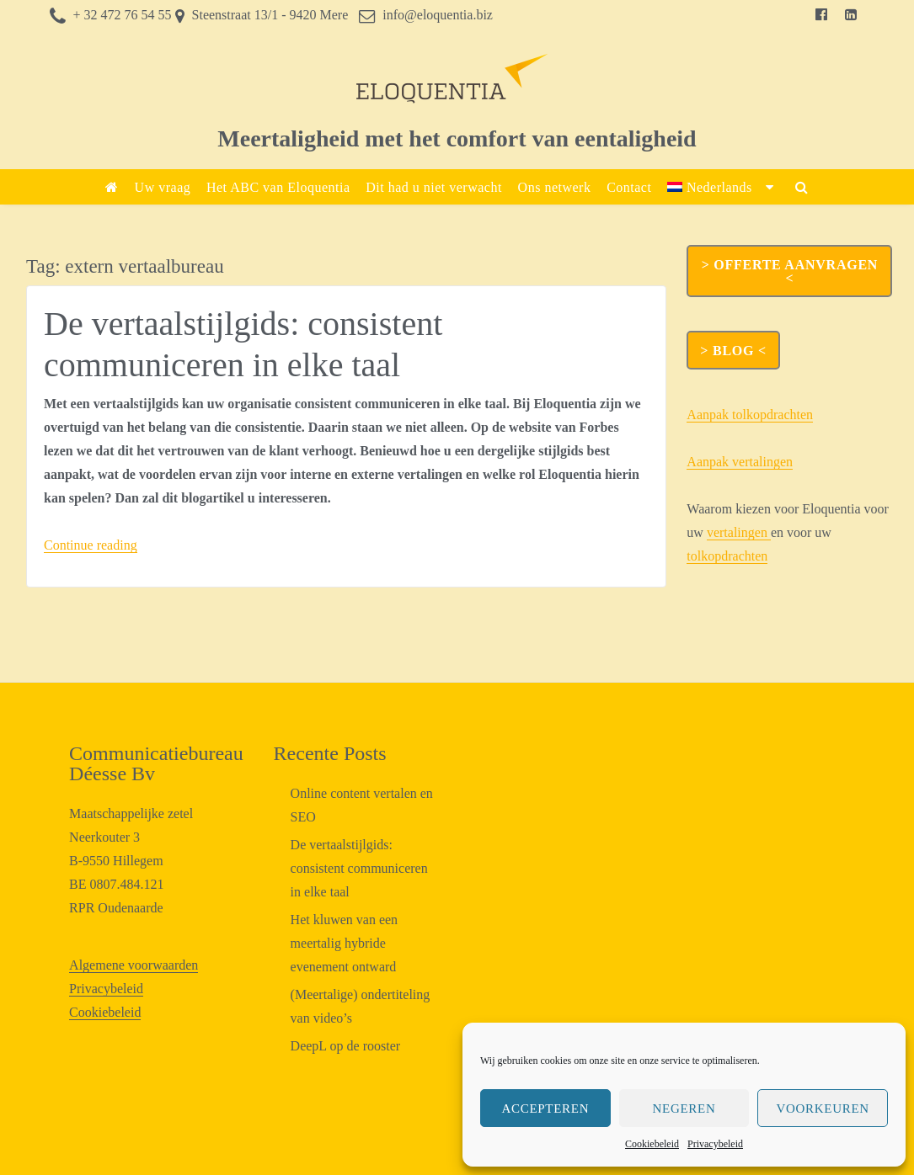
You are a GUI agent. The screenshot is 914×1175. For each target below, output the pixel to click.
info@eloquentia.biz (437, 15)
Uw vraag (163, 187)
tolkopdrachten (727, 556)
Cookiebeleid (652, 1144)
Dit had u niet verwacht (434, 187)
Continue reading (90, 545)
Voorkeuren (822, 1108)
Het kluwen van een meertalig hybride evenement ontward (344, 943)
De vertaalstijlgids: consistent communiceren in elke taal (359, 868)
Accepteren (545, 1108)
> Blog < (733, 350)
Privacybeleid (715, 1144)
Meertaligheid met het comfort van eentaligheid (456, 138)
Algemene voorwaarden (133, 965)
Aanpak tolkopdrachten (750, 414)
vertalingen (739, 532)
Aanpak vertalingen (740, 462)
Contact (629, 187)
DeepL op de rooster (345, 1046)
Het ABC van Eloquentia (278, 187)
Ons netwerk (554, 187)
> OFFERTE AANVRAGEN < (790, 271)
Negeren (684, 1108)
